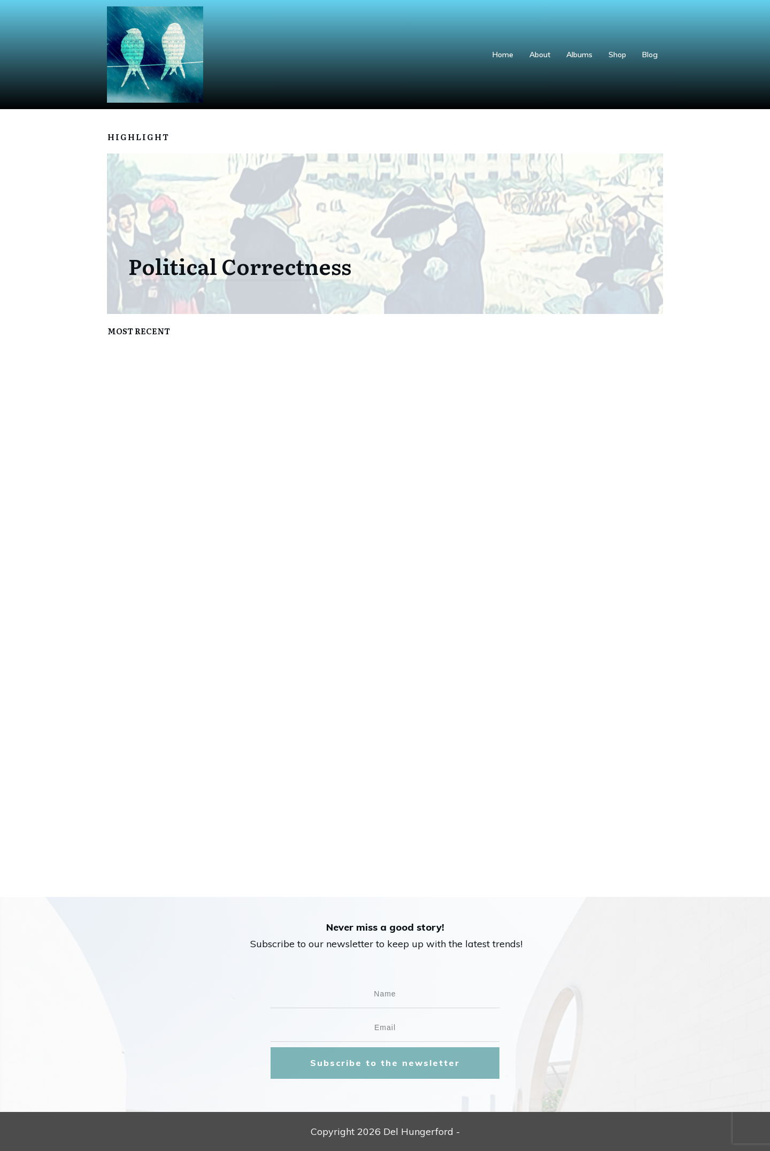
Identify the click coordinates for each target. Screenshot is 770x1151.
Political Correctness (239, 265)
